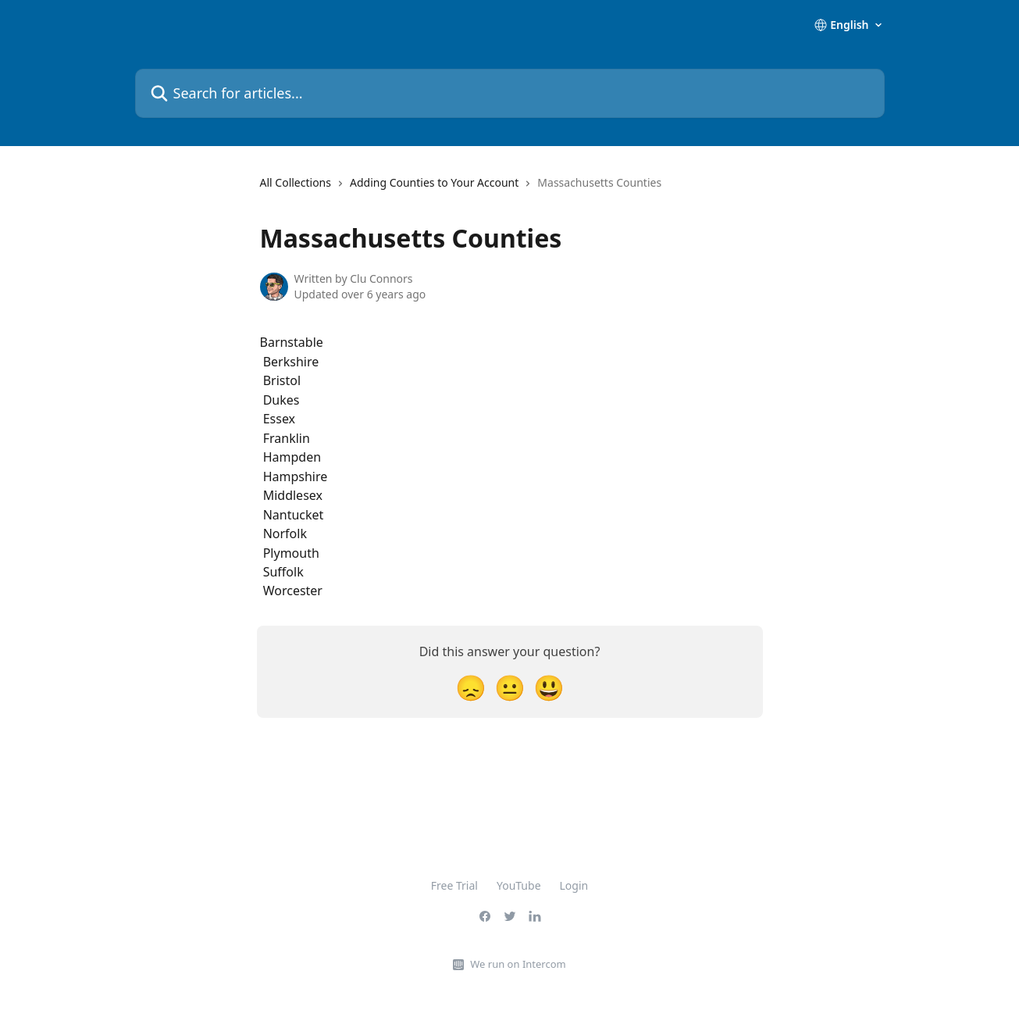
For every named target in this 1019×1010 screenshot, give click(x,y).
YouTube (519, 885)
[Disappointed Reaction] (470, 687)
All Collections (295, 182)
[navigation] (461, 189)
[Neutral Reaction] (509, 687)
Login (574, 885)
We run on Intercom (517, 964)
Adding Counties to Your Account (434, 182)
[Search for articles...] (510, 93)
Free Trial (454, 885)
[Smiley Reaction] (548, 687)
